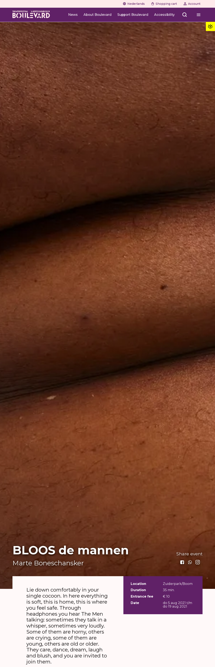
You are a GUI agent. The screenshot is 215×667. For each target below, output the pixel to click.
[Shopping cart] (164, 3)
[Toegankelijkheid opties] (210, 26)
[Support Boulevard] (132, 15)
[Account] (192, 3)
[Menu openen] (198, 15)
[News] (73, 15)
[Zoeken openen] (185, 15)
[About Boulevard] (98, 15)
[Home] (31, 15)
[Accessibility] (164, 15)
